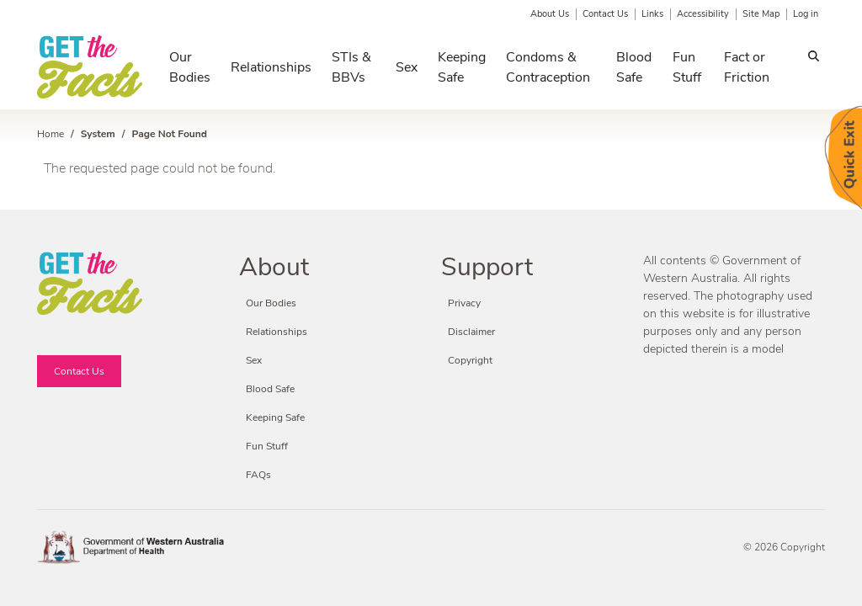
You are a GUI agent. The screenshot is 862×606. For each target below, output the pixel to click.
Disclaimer (471, 331)
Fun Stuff (687, 67)
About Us (549, 14)
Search (813, 58)
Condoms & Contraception (548, 67)
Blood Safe (634, 67)
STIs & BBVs (351, 67)
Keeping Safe (462, 67)
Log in (805, 14)
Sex (407, 67)
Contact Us (605, 14)
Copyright (470, 360)
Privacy (464, 303)
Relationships (271, 67)
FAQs (258, 474)
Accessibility (703, 14)
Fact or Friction (746, 67)
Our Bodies (189, 67)
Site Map (761, 14)
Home (50, 134)
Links (652, 14)
